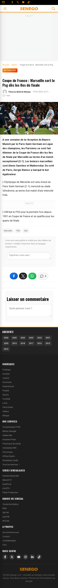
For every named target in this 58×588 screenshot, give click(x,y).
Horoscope (7, 452)
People (5, 390)
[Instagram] (25, 557)
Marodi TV (7, 480)
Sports (5, 395)
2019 (14, 343)
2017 (31, 343)
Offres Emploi (8, 456)
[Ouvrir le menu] (5, 8)
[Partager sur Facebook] (14, 276)
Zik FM (5, 512)
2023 (31, 338)
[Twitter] (18, 2)
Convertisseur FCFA (11, 427)
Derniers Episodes (10, 476)
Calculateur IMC (9, 448)
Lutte (4, 403)
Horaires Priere (9, 439)
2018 (23, 343)
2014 (6, 349)
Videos (5, 411)
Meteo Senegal (9, 431)
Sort (26, 231)
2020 (6, 343)
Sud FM (5, 517)
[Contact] (3, 2)
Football (6, 399)
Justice (5, 378)
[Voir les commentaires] (43, 276)
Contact (6, 536)
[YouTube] (23, 2)
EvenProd (6, 484)
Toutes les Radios (10, 504)
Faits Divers (7, 407)
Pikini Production (10, 492)
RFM (4, 508)
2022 (39, 338)
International (8, 386)
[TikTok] (39, 557)
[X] (12, 557)
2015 (48, 343)
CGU (4, 545)
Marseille (8, 231)
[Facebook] (12, 2)
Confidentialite (9, 541)
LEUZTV (6, 488)
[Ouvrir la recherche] (53, 8)
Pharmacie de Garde (11, 444)
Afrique (5, 415)
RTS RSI (5, 521)
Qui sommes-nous (10, 532)
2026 (6, 338)
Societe (5, 374)
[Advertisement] (29, 37)
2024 (23, 338)
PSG (18, 231)
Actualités (10, 70)
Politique (6, 370)
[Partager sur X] (23, 276)
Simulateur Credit (10, 460)
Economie (6, 382)
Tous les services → (11, 464)
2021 (48, 338)
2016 (39, 343)
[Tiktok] (28, 2)
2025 (14, 338)
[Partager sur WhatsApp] (32, 276)
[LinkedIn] (32, 557)
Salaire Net (7, 435)
